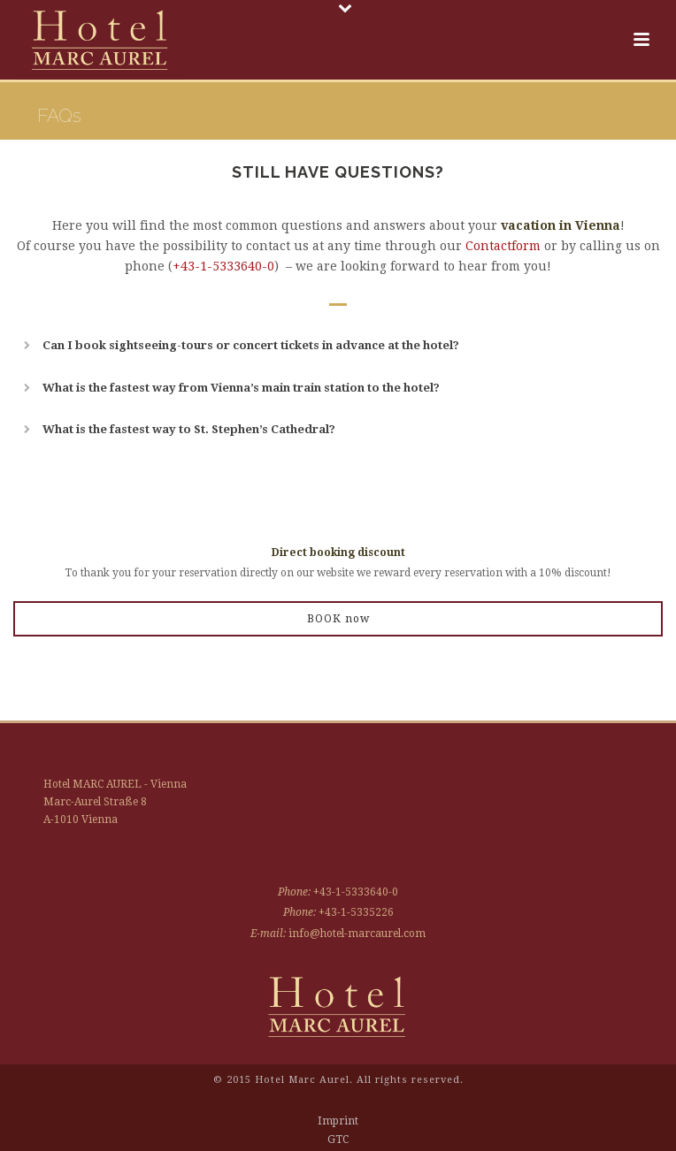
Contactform (503, 246)
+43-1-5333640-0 (223, 266)
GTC (338, 1139)
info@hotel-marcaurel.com (357, 933)
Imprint (338, 1121)
